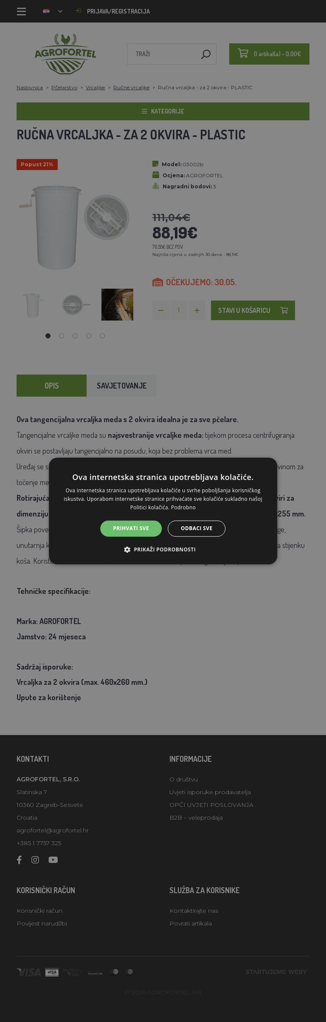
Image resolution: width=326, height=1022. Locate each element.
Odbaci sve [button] (197, 528)
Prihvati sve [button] (131, 528)
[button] (163, 549)
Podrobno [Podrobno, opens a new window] (183, 507)
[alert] (163, 511)
